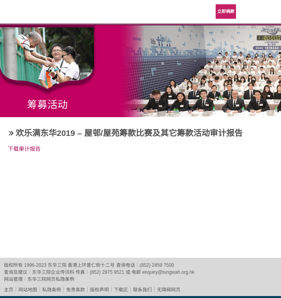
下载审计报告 (24, 149)
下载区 (121, 290)
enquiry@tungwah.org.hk (168, 272)
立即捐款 (225, 11)
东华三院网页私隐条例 (50, 279)
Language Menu (249, 11)
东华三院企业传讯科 (53, 272)
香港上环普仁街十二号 (91, 265)
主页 (8, 290)
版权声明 (99, 290)
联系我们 (142, 290)
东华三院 (28, 14)
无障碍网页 (168, 290)
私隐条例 (51, 290)
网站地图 (27, 290)
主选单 (269, 11)
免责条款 (75, 290)
